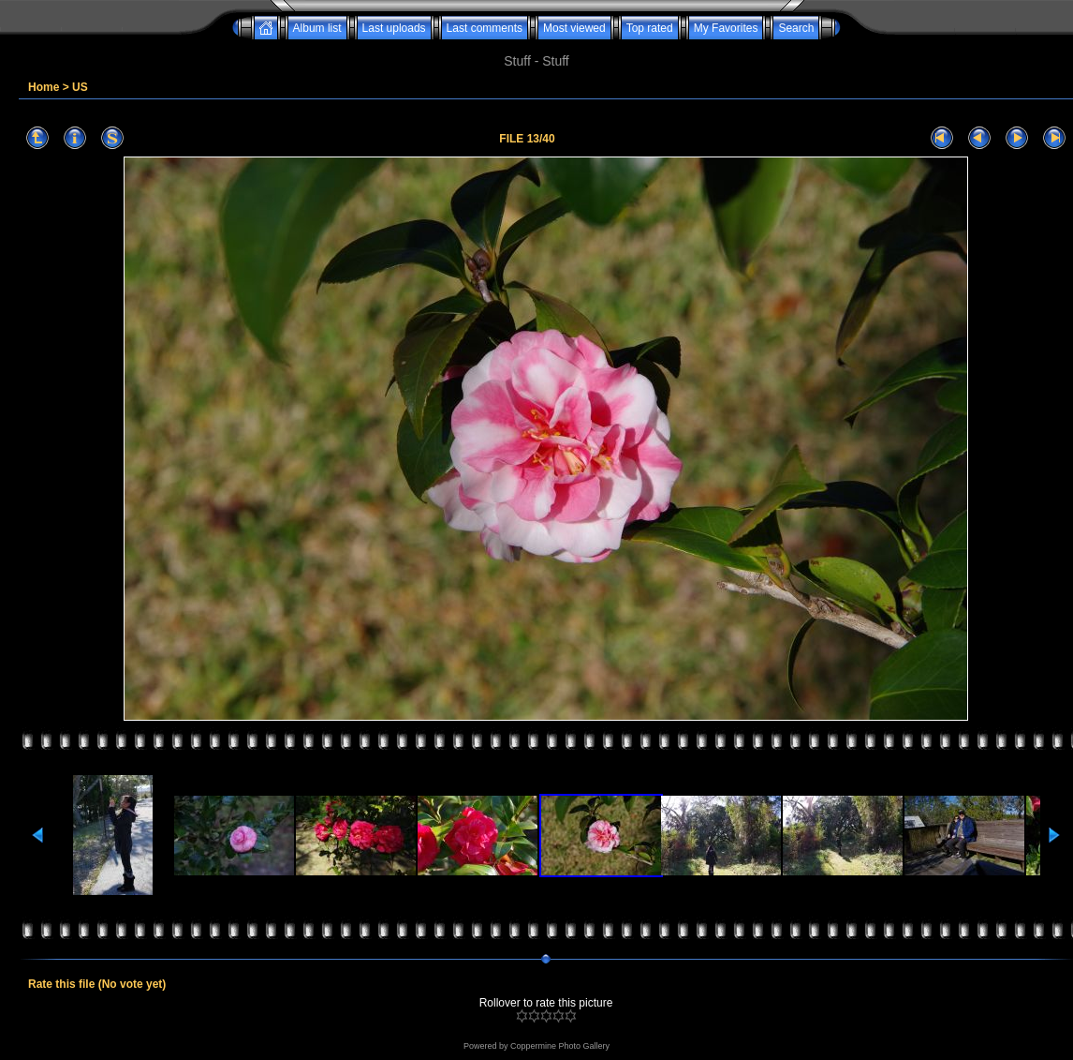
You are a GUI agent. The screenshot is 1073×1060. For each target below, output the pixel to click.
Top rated (649, 28)
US (80, 87)
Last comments (484, 28)
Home (43, 87)
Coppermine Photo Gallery (560, 1046)
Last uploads (394, 28)
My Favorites (726, 28)
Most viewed (574, 28)
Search (796, 28)
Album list (317, 28)
